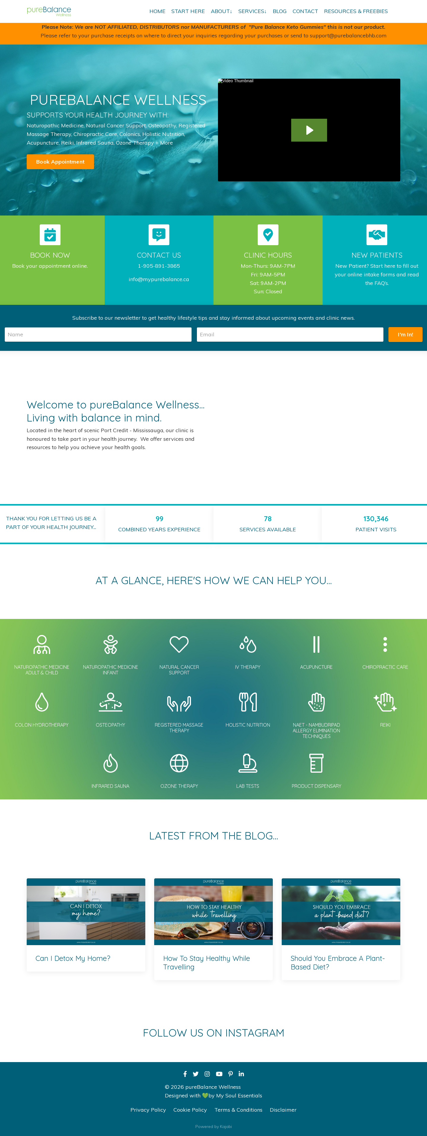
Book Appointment (60, 161)
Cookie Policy (190, 1109)
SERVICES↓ (252, 11)
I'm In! (405, 334)
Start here (382, 265)
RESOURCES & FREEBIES (356, 11)
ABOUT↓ (221, 11)
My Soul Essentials (239, 1095)
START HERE (188, 11)
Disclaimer (283, 1109)
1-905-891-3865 (159, 265)
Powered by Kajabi (213, 1126)
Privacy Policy (148, 1109)
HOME (157, 11)
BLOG (280, 11)
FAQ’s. (382, 283)
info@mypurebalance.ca (159, 279)
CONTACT (305, 11)
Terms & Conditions (238, 1109)
